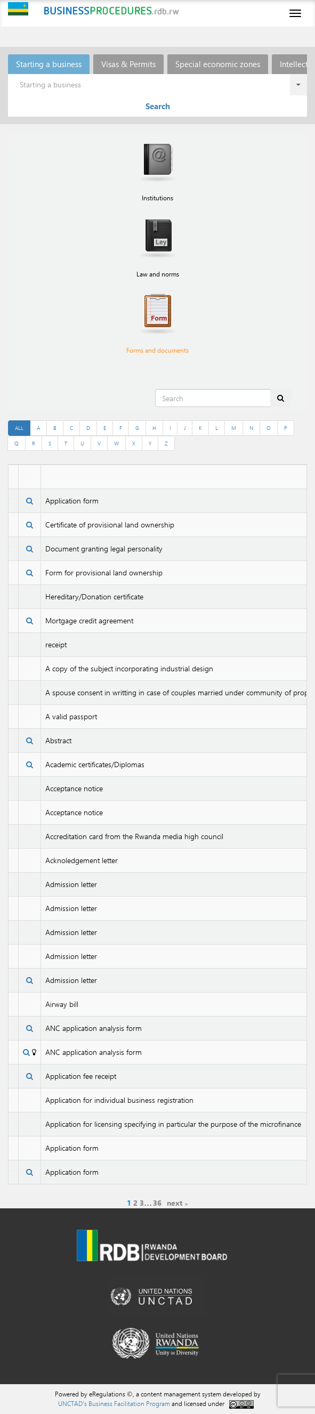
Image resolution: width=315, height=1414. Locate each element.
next (174, 1203)
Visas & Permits (128, 64)
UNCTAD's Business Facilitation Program (114, 1403)
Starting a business (49, 64)
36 (157, 1203)
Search (158, 106)
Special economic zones (217, 64)
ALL (19, 428)
